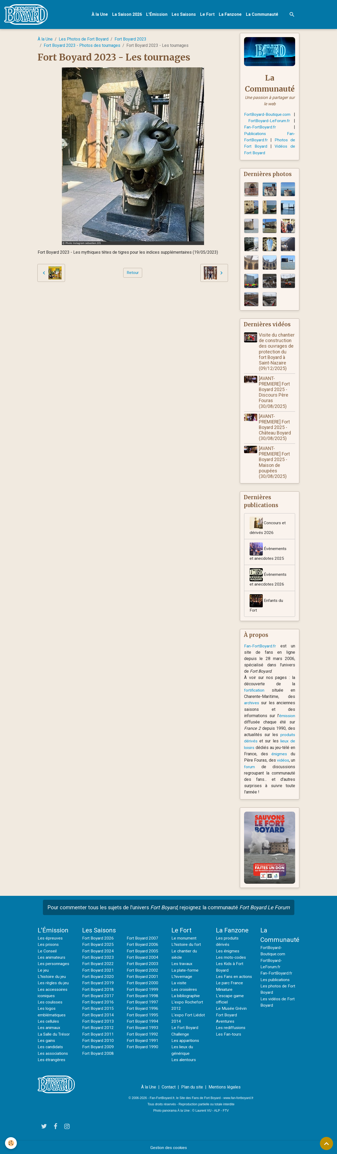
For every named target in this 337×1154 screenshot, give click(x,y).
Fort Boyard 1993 (142, 1027)
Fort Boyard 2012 (98, 1027)
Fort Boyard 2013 (98, 1020)
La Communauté (262, 14)
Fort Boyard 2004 (142, 957)
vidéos (288, 760)
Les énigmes (228, 951)
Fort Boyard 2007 (142, 938)
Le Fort (208, 14)
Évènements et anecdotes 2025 (268, 552)
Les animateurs (52, 957)
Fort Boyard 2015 (98, 1008)
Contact (169, 1085)
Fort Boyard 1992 (142, 1033)
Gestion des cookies (169, 1146)
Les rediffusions (231, 1033)
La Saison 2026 (127, 14)
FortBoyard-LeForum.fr (269, 120)
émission (286, 716)
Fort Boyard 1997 (142, 1001)
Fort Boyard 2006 (142, 944)
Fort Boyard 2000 (142, 982)
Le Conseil (47, 951)
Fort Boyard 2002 (142, 970)
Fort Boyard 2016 (98, 1001)
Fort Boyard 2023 (130, 39)
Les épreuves (50, 938)
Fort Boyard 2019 (98, 982)
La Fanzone (230, 14)
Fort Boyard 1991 (142, 1039)
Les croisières (184, 989)
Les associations (54, 1052)
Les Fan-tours (229, 1039)
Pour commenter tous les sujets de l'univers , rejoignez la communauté (168, 908)
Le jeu (43, 970)
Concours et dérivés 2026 (268, 526)
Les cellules (49, 1020)
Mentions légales (225, 1085)
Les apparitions (185, 1039)
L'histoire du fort (186, 944)
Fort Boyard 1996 (142, 1008)
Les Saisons (184, 14)
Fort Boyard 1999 (142, 989)
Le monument (183, 938)
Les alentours (184, 1058)
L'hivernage (181, 976)
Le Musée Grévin (231, 1014)
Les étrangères (52, 1058)
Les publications (275, 979)
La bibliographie (186, 995)
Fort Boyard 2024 (98, 951)
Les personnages (54, 963)
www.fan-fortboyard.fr (239, 1097)
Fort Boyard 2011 (98, 1033)
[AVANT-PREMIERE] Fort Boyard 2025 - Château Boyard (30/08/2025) (275, 427)
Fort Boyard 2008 (98, 1052)
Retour (133, 273)
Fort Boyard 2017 (98, 995)
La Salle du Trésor (54, 1033)
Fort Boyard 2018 (98, 989)
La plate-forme (185, 970)
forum (256, 767)
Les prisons (49, 944)
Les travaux (182, 963)
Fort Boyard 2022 (98, 963)
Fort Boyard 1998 (142, 995)
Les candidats (51, 1045)
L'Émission (157, 14)
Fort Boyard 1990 (142, 1045)
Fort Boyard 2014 (98, 1014)
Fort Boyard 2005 (142, 951)
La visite (179, 982)
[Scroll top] (326, 1143)
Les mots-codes (231, 957)
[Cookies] (11, 1143)
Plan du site (192, 1085)
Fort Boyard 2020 (98, 976)
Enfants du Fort (266, 604)
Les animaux (49, 1027)
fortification (254, 691)
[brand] (27, 14)
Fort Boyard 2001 (142, 976)
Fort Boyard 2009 (98, 1045)
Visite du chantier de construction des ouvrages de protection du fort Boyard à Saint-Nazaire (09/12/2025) (277, 352)
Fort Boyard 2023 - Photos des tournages (82, 45)
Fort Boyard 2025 (98, 944)
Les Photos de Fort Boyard (83, 39)
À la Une (100, 14)
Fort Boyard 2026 (98, 938)
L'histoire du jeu (52, 976)
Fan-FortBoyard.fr (260, 127)
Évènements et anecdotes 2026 (268, 578)
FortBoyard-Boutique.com (267, 114)
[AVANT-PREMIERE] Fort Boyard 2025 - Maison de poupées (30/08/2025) (274, 462)
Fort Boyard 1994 (142, 1020)
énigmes (281, 754)
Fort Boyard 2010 (98, 1039)
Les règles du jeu (54, 982)
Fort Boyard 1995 (142, 1014)
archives (252, 704)
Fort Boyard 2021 (98, 970)
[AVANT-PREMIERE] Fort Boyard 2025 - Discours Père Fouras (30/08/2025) (274, 392)
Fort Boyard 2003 (142, 963)
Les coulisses (51, 1001)
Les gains (47, 1039)
